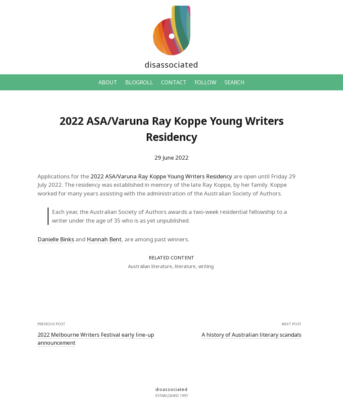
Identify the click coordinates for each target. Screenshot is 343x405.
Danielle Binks (56, 239)
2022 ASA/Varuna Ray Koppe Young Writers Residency (161, 176)
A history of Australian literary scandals (251, 334)
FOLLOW (205, 82)
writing (206, 266)
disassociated (171, 64)
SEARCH (234, 82)
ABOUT (107, 82)
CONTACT (174, 82)
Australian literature (150, 266)
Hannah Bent (104, 239)
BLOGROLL (139, 82)
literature (185, 266)
